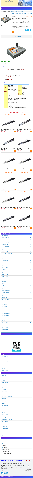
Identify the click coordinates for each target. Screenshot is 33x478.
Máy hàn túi (4, 295)
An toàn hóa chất (5, 327)
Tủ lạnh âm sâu (16, 248)
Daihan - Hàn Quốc (5, 382)
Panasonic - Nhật (4, 426)
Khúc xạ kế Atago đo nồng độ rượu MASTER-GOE (24, 168)
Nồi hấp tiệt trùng (16, 235)
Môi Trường (4, 368)
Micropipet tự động (16, 322)
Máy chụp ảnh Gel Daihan (6, 265)
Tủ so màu (3, 258)
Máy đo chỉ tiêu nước (16, 292)
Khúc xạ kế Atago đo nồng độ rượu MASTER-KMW (8, 168)
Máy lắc (16, 271)
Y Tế (2, 363)
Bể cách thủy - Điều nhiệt (16, 260)
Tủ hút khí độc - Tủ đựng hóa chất (16, 255)
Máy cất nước (16, 269)
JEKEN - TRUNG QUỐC (5, 405)
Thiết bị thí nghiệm (6, 445)
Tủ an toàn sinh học (16, 251)
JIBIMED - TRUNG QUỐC (5, 407)
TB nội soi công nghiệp (5, 311)
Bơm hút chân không (5, 299)
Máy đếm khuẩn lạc (5, 276)
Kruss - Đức (3, 410)
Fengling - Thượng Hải (5, 394)
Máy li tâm (16, 264)
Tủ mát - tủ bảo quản (16, 246)
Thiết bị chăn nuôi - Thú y (6, 358)
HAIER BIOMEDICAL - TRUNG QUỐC (7, 396)
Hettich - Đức (4, 401)
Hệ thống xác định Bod (5, 315)
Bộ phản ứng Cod (4, 318)
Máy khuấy (16, 273)
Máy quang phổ (16, 285)
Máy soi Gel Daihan (5, 267)
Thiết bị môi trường (16, 308)
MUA (14, 131)
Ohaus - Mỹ (3, 424)
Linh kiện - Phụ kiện (5, 331)
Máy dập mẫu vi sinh (5, 274)
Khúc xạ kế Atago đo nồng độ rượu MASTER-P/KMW (24, 207)
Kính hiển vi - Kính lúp (16, 237)
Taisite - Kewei (4, 433)
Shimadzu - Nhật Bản (5, 428)
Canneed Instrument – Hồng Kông (7, 378)
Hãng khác (3, 435)
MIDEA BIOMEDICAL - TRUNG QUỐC (7, 419)
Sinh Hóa (3, 365)
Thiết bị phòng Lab (6, 443)
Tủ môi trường (4, 256)
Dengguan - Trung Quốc (6, 384)
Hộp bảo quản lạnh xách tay (16, 250)
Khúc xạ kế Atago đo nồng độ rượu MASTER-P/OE (24, 226)
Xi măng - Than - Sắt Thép (6, 361)
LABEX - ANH (3, 412)
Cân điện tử (16, 239)
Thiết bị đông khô (5, 304)
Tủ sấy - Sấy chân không (16, 242)
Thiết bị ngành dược (5, 356)
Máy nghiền (4, 279)
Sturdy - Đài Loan (4, 430)
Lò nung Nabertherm (6, 449)
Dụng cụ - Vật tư (16, 324)
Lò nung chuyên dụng (6, 451)
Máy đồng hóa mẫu (5, 281)
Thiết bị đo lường (16, 310)
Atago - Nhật (4, 375)
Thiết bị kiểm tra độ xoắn (6, 313)
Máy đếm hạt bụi (4, 278)
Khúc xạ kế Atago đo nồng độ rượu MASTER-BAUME (8, 207)
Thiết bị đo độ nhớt (5, 306)
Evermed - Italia (4, 391)
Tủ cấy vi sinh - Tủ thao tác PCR (16, 253)
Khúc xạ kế (3, 320)
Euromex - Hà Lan (4, 389)
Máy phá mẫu (4, 283)
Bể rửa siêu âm (16, 262)
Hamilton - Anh (4, 398)
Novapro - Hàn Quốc (5, 423)
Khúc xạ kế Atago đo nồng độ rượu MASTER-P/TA (8, 226)
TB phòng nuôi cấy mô (5, 301)
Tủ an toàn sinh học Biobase (7, 453)
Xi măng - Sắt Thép (5, 370)
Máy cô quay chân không (6, 297)
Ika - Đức (3, 403)
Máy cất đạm (16, 288)
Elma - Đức (3, 387)
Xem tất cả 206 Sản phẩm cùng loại (16, 230)
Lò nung (16, 241)
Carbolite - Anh (4, 380)
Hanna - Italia (4, 400)
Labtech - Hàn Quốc (5, 414)
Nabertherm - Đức (5, 421)
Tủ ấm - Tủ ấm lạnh (16, 244)
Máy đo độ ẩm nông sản (6, 290)
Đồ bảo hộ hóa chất (5, 329)
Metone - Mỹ (4, 417)
